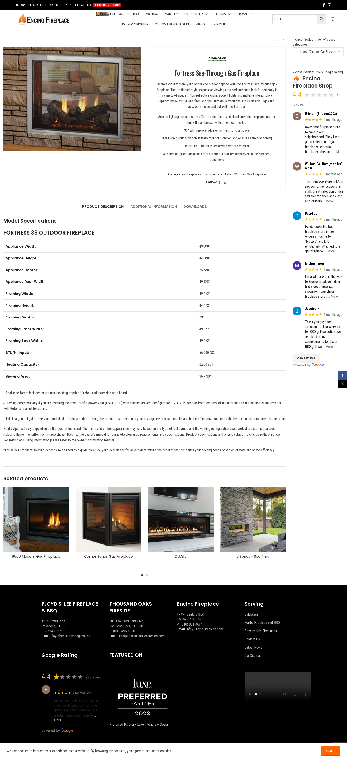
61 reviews (93, 678)
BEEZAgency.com (132, 750)
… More (338, 152)
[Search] (332, 19)
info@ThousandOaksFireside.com (142, 636)
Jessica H (312, 309)
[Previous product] (272, 39)
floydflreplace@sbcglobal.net (71, 636)
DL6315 (181, 556)
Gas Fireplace (212, 174)
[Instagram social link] (329, 5)
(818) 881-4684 (191, 624)
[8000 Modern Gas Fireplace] (36, 519)
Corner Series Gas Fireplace (108, 556)
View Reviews (306, 358)
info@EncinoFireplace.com (205, 629)
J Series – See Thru (253, 556)
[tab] (103, 204)
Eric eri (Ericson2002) (321, 114)
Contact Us (252, 639)
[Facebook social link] (323, 5)
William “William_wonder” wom (324, 166)
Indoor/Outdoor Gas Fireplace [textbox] (316, 51)
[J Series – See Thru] (253, 519)
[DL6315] (181, 519)
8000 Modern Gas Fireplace (36, 556)
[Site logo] (44, 19)
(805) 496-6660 (124, 631)
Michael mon (314, 263)
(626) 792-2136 (56, 631)
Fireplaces (194, 174)
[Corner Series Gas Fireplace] (108, 519)
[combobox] (318, 51)
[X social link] (243, 751)
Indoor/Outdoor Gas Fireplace (245, 174)
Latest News (253, 647)
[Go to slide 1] (142, 575)
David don (312, 213)
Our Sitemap (253, 656)
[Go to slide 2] (147, 575)
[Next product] (283, 39)
